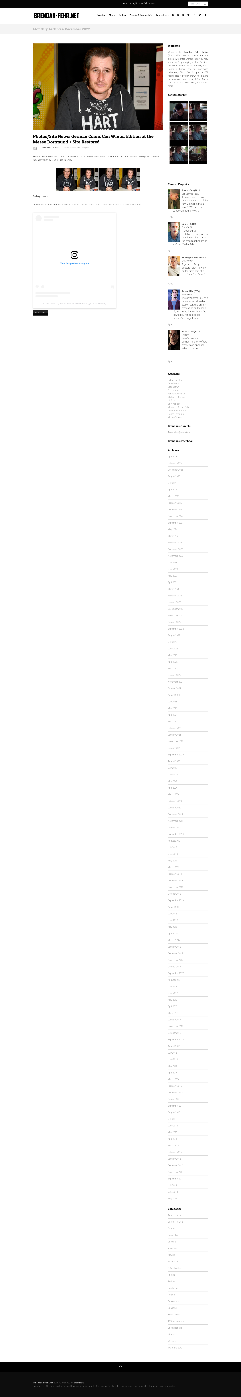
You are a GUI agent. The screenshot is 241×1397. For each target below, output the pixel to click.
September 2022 (176, 629)
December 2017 (175, 953)
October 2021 (174, 688)
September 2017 (176, 973)
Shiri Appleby (174, 404)
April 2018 (173, 933)
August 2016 (174, 1046)
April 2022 (173, 662)
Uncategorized (175, 1328)
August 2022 (174, 635)
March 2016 (174, 1079)
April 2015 (173, 1139)
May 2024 (172, 529)
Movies (171, 1255)
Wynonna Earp (175, 1347)
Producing (173, 1288)
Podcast (172, 1281)
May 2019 (172, 860)
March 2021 (174, 721)
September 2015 (176, 1106)
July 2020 (172, 768)
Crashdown (173, 387)
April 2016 (173, 1072)
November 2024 (175, 516)
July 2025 (172, 483)
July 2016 (172, 1053)
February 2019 (175, 874)
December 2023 (175, 549)
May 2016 (172, 1066)
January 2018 (174, 947)
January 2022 (174, 675)
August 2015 (174, 1112)
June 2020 (173, 774)
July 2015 (172, 1119)
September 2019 (176, 834)
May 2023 (172, 576)
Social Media (174, 1314)
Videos (171, 1334)
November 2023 (175, 556)
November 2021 (175, 682)
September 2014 (176, 1178)
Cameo (171, 1228)
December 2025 (175, 470)
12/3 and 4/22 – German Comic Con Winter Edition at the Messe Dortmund (106, 204)
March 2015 (174, 1145)
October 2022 (174, 622)
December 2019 (175, 814)
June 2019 (173, 854)
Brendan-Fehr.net (177, 55)
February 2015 (175, 1152)
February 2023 (175, 595)
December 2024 (175, 509)
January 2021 (174, 735)
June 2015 (173, 1125)
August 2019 (174, 841)
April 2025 (173, 489)
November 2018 (175, 887)
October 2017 (174, 966)
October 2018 (174, 894)
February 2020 (175, 801)
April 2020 (173, 788)
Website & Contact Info (141, 15)
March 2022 (174, 668)
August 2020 (174, 761)
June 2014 (173, 1192)
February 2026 (175, 463)
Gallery (122, 15)
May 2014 (172, 1198)
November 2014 (175, 1172)
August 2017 (174, 980)
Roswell (172, 1294)
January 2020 (174, 807)
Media (112, 15)
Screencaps (174, 1301)
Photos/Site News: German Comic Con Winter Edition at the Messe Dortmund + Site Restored (93, 139)
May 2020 (172, 781)
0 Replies (85, 148)
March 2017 (174, 1013)
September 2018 (176, 900)
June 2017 (173, 993)
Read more (40, 313)
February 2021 (175, 728)
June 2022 (173, 648)
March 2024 (174, 536)
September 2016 (176, 1039)
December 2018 (175, 880)
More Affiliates (175, 417)
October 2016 (174, 1033)
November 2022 (175, 615)
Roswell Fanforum (177, 410)
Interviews (173, 1248)
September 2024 (176, 523)
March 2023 (174, 589)
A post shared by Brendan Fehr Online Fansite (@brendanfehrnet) (74, 303)
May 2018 (172, 927)
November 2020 (175, 741)
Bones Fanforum (176, 414)
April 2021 (173, 715)
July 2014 (172, 1185)
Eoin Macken (174, 390)
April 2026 (173, 456)
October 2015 (174, 1099)
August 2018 (174, 907)
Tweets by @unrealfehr (179, 432)
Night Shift (173, 1261)
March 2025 (174, 496)
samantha (76, 148)
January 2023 (174, 602)
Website (172, 1341)
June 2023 (173, 569)
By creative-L (162, 15)
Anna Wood (173, 383)
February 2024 (175, 542)
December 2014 (175, 1165)
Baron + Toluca (175, 1222)
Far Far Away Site (176, 393)
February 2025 (175, 503)
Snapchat (172, 1308)
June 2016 (173, 1059)
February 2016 (175, 1086)
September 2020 (176, 754)
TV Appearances (176, 1321)
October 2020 (174, 748)
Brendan (101, 15)
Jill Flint (171, 400)
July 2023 (172, 562)
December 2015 (175, 1092)
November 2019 (175, 821)
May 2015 (172, 1132)
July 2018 (172, 913)
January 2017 (174, 1019)
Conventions (174, 1235)
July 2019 (172, 847)
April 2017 (173, 1006)
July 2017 (172, 986)
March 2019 (174, 867)
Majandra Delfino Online (179, 407)
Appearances (174, 1215)
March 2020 (174, 794)
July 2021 (172, 701)
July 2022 (172, 642)
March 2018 (174, 940)
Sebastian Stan (175, 380)
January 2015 (174, 1159)
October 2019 (174, 827)
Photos (171, 1275)
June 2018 (173, 920)
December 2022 (175, 609)
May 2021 (172, 708)
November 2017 (175, 960)
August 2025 (174, 476)
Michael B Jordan (176, 397)
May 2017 (172, 1000)
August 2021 (174, 695)
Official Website (175, 1268)
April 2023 (173, 582)
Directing (172, 1241)
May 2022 (172, 655)
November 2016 (175, 1026)
